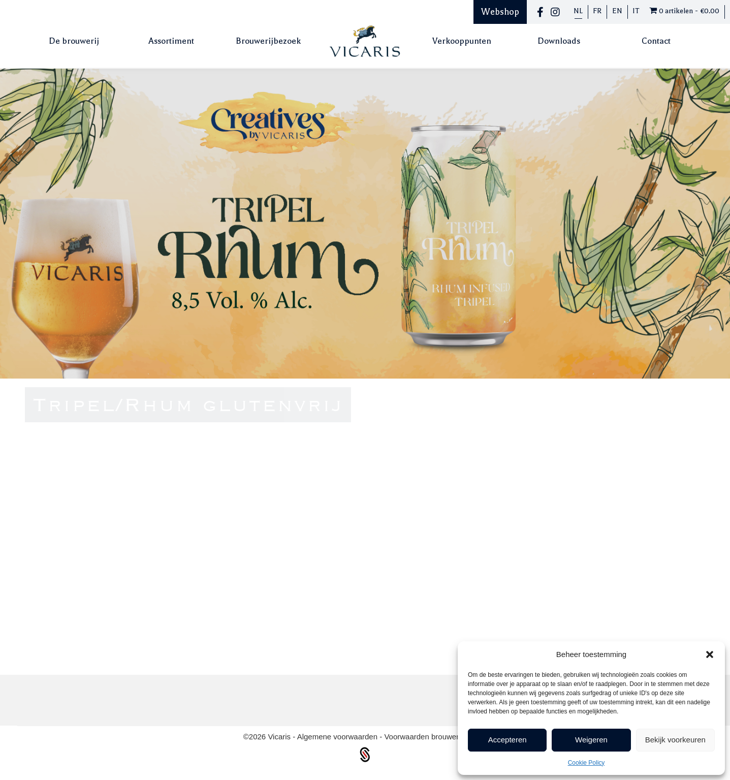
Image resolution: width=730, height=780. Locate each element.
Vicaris (280, 736)
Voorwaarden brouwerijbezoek (435, 736)
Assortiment (171, 41)
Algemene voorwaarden (338, 736)
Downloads (558, 41)
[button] (710, 654)
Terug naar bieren (588, 611)
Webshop (500, 12)
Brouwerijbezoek (268, 41)
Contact (656, 41)
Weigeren (591, 739)
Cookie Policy (586, 762)
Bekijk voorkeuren (675, 739)
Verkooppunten (461, 41)
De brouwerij (74, 41)
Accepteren (507, 739)
